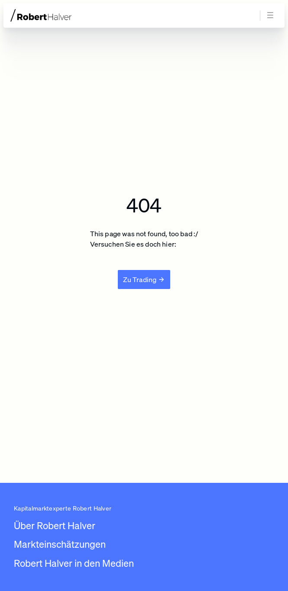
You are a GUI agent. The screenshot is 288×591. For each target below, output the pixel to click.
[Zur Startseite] (57, 15)
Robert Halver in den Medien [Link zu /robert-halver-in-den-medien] (74, 563)
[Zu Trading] (144, 279)
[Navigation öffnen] (271, 15)
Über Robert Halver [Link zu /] (54, 525)
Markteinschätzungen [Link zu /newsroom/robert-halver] (60, 544)
